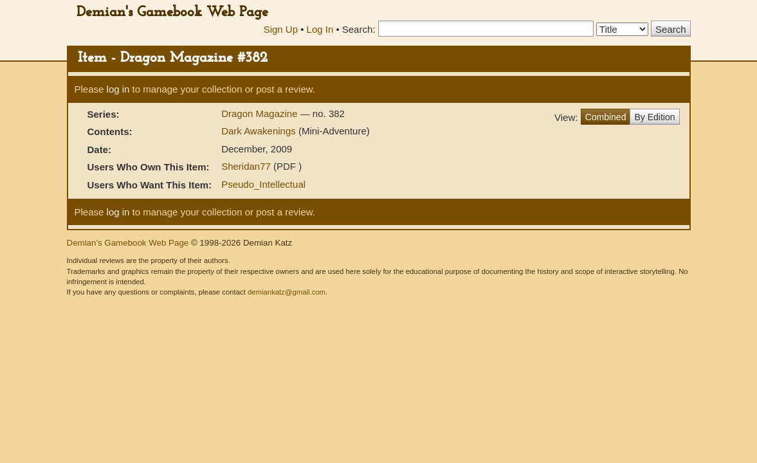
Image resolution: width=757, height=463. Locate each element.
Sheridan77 (246, 166)
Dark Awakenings (258, 130)
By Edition (654, 117)
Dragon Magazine (260, 113)
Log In (320, 29)
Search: (359, 29)
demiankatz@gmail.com (286, 292)
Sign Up (281, 29)
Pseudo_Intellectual (263, 184)
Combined (605, 117)
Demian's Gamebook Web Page (172, 12)
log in (118, 89)
